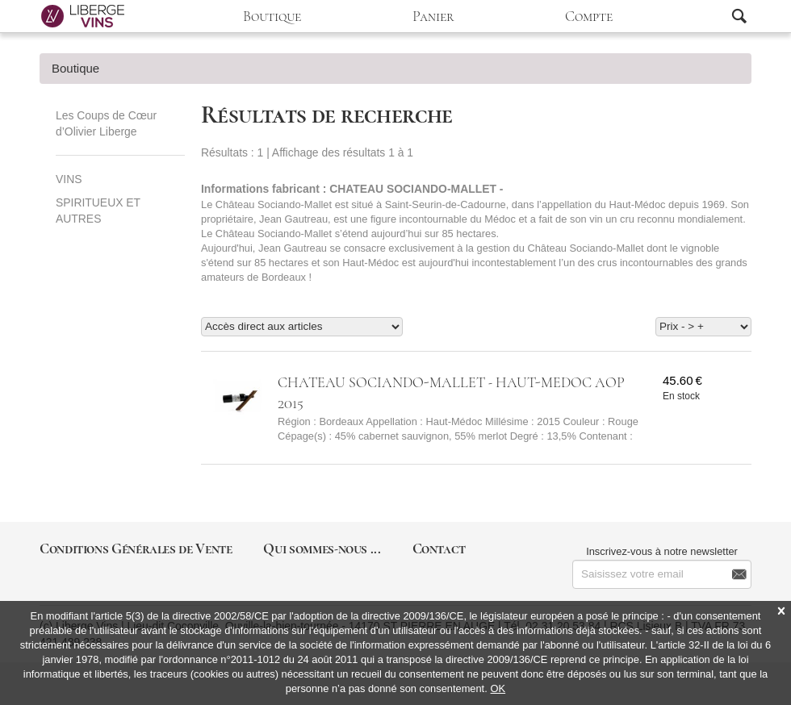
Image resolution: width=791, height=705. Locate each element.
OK (498, 688)
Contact (439, 548)
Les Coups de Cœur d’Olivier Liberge (106, 123)
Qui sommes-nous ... (321, 548)
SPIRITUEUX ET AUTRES (98, 210)
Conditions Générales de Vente (136, 548)
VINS (69, 179)
